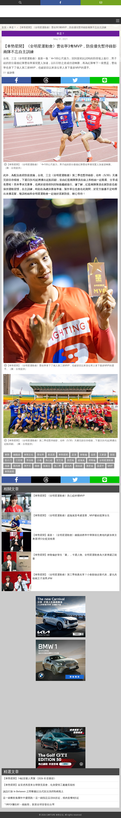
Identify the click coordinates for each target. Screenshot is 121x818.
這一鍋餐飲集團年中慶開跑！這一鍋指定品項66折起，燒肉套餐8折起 (41, 797)
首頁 (4, 27)
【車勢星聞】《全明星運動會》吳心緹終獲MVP (58, 495)
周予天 (27, 466)
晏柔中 (100, 466)
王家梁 (102, 454)
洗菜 (7, 466)
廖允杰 (68, 466)
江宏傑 (19, 460)
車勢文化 (28, 454)
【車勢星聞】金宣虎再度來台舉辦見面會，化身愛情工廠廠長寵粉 (39, 784)
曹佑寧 (40, 454)
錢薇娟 (16, 454)
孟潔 (74, 454)
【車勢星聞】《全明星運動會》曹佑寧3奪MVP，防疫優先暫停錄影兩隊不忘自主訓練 (62, 27)
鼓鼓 (112, 454)
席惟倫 (92, 460)
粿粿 (37, 466)
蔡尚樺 (16, 466)
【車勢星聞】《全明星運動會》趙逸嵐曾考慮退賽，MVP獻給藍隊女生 (71, 515)
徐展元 (46, 466)
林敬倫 (83, 454)
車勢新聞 (9, 471)
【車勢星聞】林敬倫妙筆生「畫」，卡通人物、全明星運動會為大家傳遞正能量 (74, 556)
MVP (110, 466)
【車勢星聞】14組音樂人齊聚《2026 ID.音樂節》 (29, 778)
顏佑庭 (78, 466)
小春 (39, 460)
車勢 (7, 454)
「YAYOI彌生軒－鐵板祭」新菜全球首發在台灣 (28, 804)
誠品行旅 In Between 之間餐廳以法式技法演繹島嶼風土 (34, 791)
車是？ (12, 27)
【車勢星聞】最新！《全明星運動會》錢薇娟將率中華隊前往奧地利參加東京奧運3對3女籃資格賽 (74, 537)
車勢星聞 (63, 454)
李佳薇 (29, 460)
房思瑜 (70, 460)
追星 (93, 454)
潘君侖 (89, 466)
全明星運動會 (106, 460)
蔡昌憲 (51, 454)
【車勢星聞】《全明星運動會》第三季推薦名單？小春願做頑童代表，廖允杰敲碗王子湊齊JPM (74, 576)
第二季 (57, 466)
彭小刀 (8, 460)
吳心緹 (49, 460)
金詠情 (10, 72)
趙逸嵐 (81, 460)
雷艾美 (59, 460)
